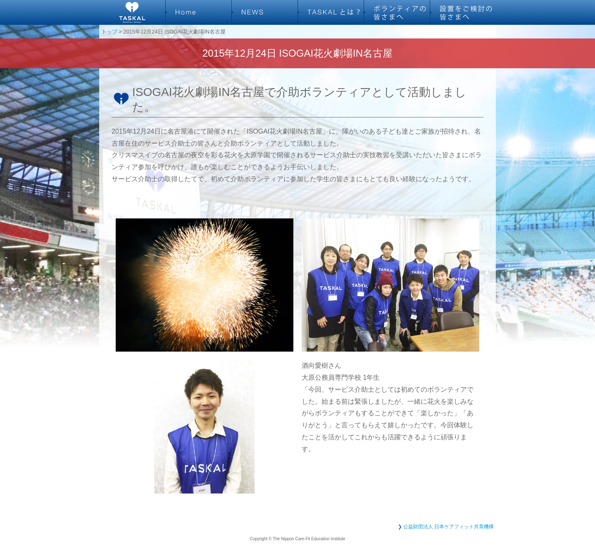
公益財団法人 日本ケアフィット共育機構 (448, 526)
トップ (109, 32)
